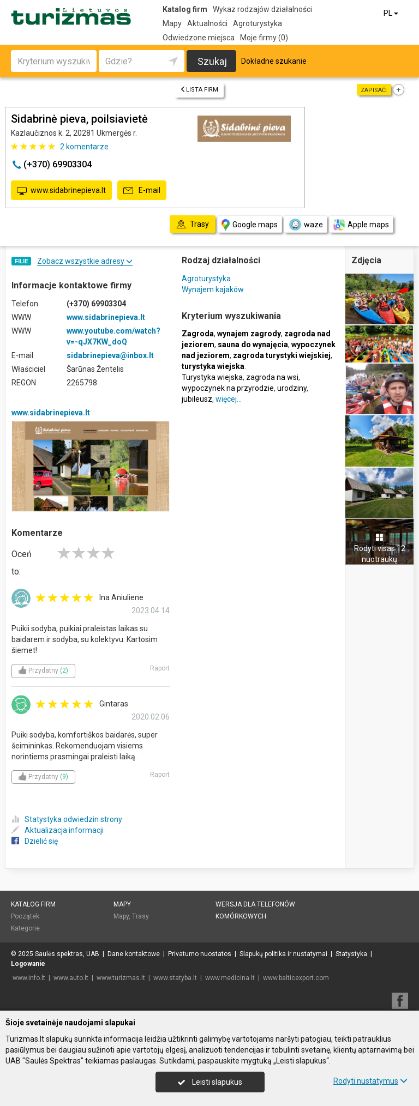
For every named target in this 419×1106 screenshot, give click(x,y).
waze (305, 224)
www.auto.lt (70, 978)
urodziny (292, 388)
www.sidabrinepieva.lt (61, 191)
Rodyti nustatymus (370, 1081)
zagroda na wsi (272, 377)
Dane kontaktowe (133, 954)
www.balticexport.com (296, 978)
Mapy (172, 23)
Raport (160, 668)
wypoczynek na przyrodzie (228, 388)
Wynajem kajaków (213, 289)
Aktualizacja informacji (57, 830)
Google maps (250, 225)
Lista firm (199, 89)
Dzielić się (34, 841)
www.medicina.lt (230, 978)
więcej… (229, 399)
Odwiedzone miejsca (199, 37)
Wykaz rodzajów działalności (262, 9)
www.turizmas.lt (121, 978)
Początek (25, 916)
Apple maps (361, 225)
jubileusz (197, 399)
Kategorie (25, 928)
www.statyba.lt (175, 978)
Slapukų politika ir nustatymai (283, 954)
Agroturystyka (257, 23)
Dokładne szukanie (274, 61)
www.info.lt (29, 978)
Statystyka (351, 954)
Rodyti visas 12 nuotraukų (379, 548)
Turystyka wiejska (212, 377)
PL (392, 13)
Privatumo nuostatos (199, 954)
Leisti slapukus (210, 1082)
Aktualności (207, 23)
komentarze (84, 146)
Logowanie (28, 964)
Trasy (140, 916)
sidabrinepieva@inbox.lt (110, 355)
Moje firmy (264, 37)
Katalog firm (185, 9)
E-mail (141, 191)
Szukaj (212, 61)
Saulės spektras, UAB (67, 954)
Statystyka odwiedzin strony (66, 819)
